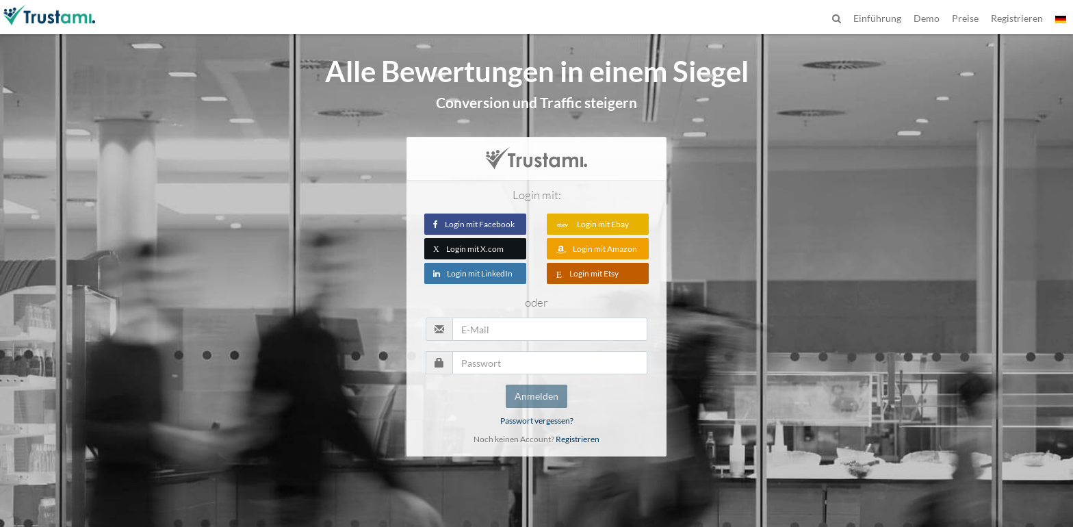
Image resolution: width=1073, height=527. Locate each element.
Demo (927, 18)
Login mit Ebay (592, 224)
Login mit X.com (468, 249)
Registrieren (577, 439)
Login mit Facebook (474, 224)
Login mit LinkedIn (473, 273)
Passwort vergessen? (536, 420)
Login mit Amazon (596, 249)
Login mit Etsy (587, 273)
